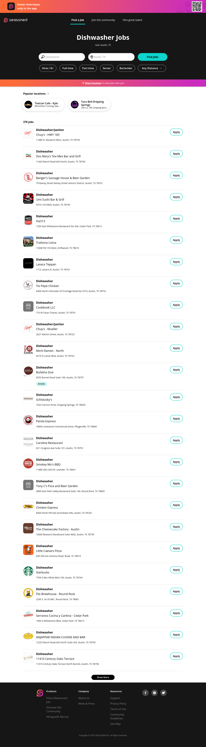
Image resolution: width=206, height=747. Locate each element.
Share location (91, 83)
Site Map (115, 724)
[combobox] (62, 57)
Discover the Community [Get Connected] (53, 709)
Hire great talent (132, 20)
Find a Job (77, 20)
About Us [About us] (83, 698)
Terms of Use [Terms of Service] (118, 709)
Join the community (103, 20)
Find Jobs (152, 57)
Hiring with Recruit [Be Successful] (57, 717)
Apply (176, 132)
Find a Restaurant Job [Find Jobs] (56, 700)
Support (115, 698)
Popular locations (36, 93)
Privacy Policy (118, 703)
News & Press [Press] (86, 703)
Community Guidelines (117, 716)
